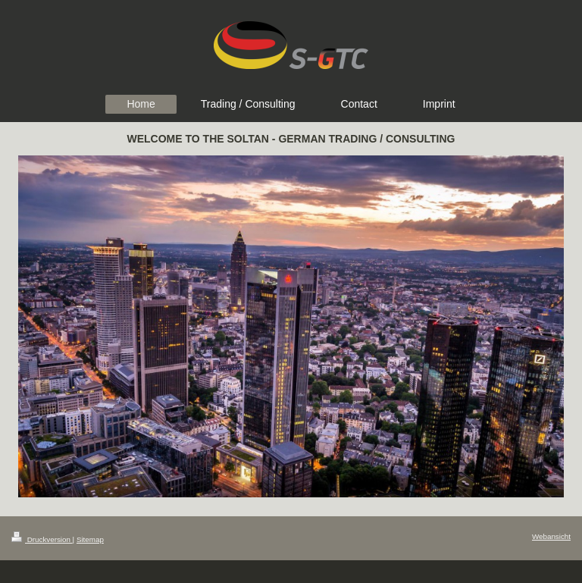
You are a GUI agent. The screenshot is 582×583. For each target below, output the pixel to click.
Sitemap (90, 539)
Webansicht (551, 536)
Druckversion (42, 539)
